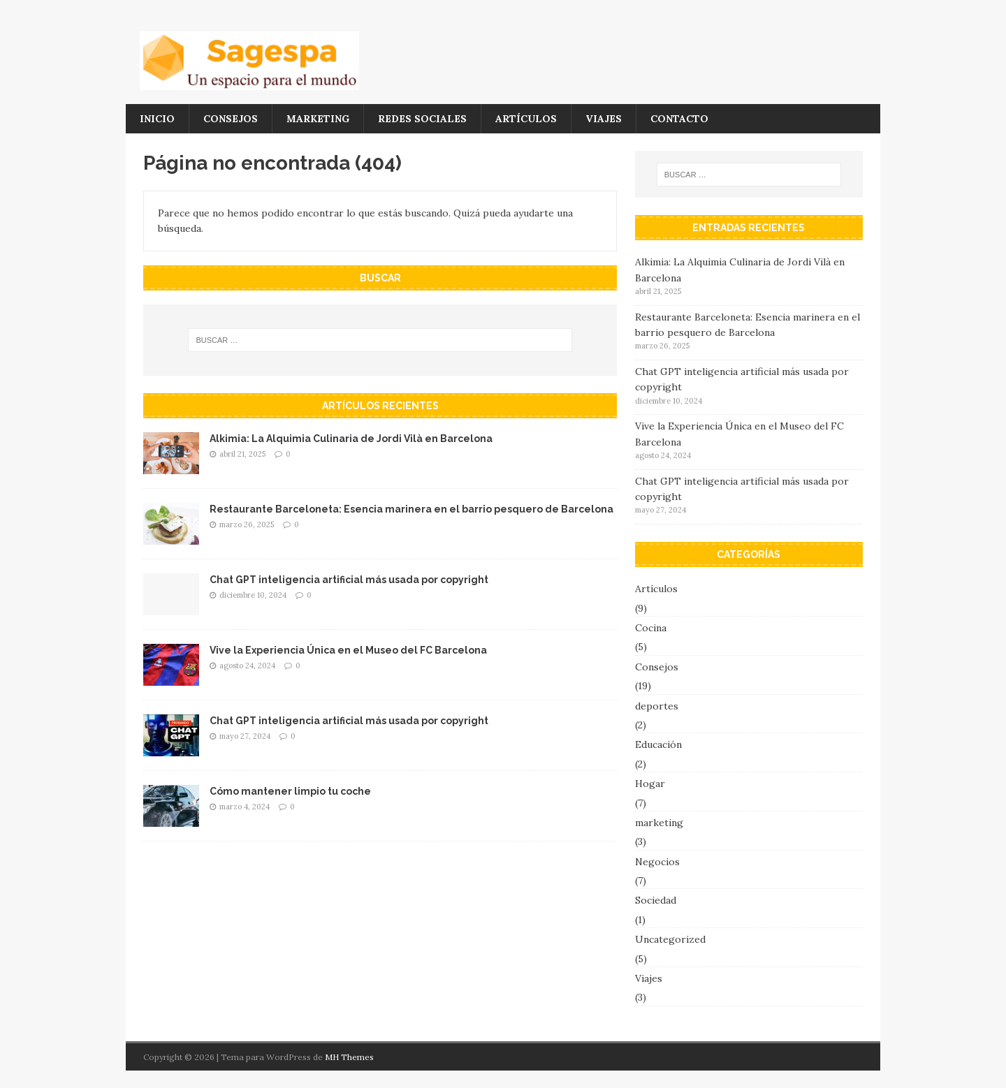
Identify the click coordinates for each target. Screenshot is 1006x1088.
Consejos (230, 118)
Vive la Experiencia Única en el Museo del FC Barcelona (348, 650)
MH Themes (349, 1057)
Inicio (157, 118)
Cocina (650, 628)
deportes (656, 706)
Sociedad (655, 900)
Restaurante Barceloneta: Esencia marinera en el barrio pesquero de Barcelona (411, 509)
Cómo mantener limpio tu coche (290, 791)
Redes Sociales (422, 118)
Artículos (526, 118)
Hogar (650, 783)
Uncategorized (670, 939)
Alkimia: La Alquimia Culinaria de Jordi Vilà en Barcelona (351, 438)
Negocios (657, 861)
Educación (658, 744)
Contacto (679, 118)
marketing (317, 118)
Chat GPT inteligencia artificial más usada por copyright (349, 579)
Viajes (603, 118)
